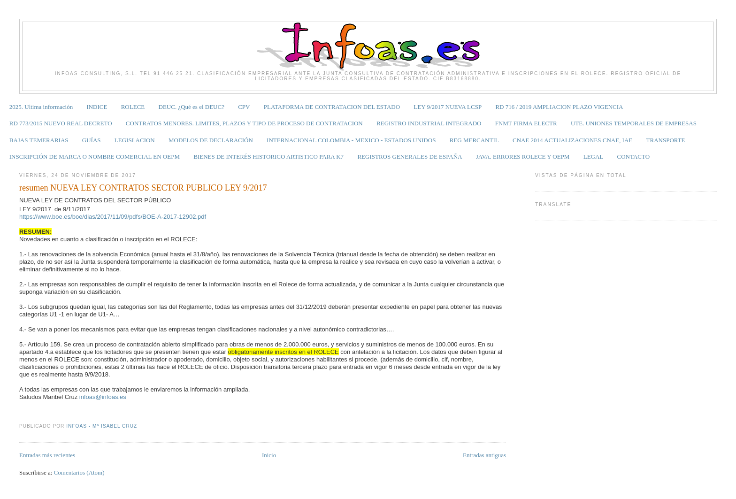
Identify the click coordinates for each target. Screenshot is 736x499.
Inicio (269, 455)
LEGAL (593, 156)
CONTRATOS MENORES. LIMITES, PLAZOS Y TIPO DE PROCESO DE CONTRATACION (244, 123)
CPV (244, 106)
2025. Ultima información (41, 106)
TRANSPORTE (665, 140)
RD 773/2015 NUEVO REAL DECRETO (60, 123)
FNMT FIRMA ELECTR (526, 123)
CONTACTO (633, 156)
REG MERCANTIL (474, 140)
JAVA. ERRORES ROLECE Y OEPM (523, 156)
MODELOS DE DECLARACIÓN (211, 140)
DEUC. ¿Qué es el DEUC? (191, 106)
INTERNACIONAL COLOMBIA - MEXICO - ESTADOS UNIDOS (351, 140)
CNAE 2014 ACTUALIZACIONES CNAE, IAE (572, 140)
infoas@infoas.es (102, 396)
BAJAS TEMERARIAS (39, 140)
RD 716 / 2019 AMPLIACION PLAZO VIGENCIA (559, 106)
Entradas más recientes (47, 455)
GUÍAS (91, 140)
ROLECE (133, 106)
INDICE (96, 106)
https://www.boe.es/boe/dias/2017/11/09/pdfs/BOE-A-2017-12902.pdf (112, 216)
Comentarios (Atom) (79, 472)
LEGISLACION (135, 140)
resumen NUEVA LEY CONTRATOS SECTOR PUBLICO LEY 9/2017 (143, 187)
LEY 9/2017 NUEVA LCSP (448, 106)
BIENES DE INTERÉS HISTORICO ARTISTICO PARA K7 (268, 156)
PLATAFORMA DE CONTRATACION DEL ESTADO (332, 106)
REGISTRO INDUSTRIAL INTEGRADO (428, 123)
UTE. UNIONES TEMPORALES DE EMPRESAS (634, 123)
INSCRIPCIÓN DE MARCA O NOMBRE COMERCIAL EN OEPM (94, 156)
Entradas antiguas (484, 455)
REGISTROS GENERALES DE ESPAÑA (409, 156)
